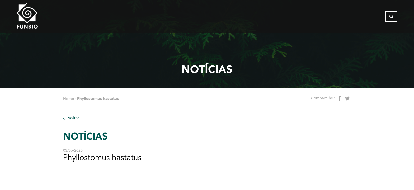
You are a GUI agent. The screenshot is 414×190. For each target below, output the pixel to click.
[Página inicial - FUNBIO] (42, 17)
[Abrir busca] (391, 17)
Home (68, 98)
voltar (71, 117)
